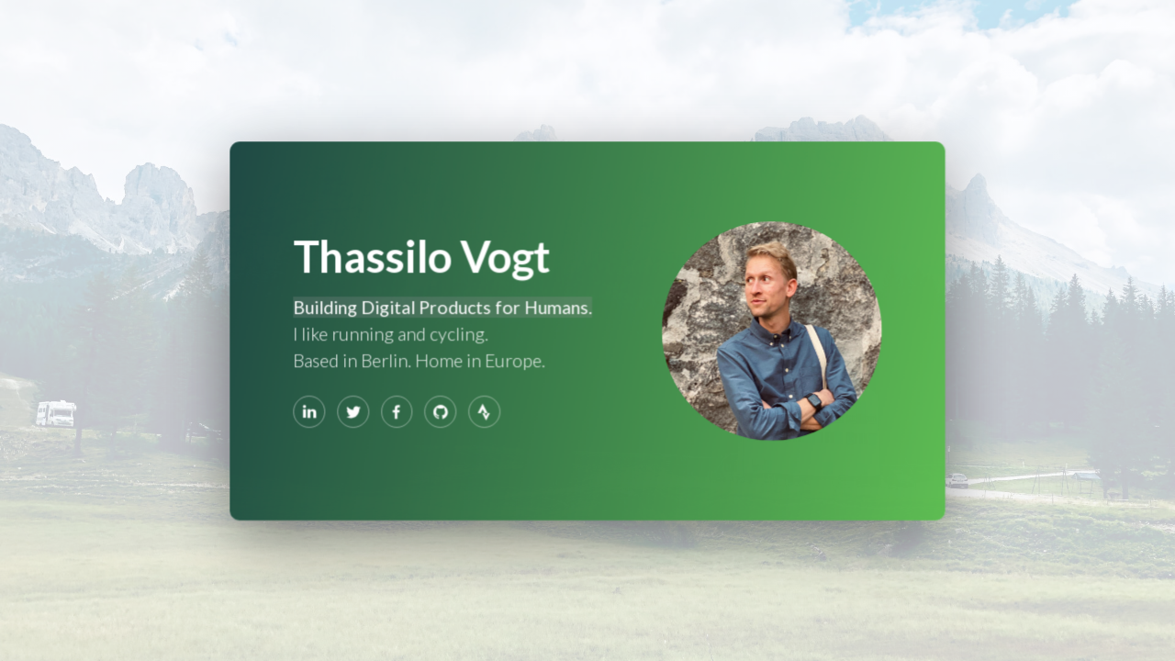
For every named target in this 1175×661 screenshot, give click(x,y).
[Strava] (484, 411)
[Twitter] (353, 411)
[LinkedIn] (310, 411)
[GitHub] (440, 411)
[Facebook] (397, 411)
